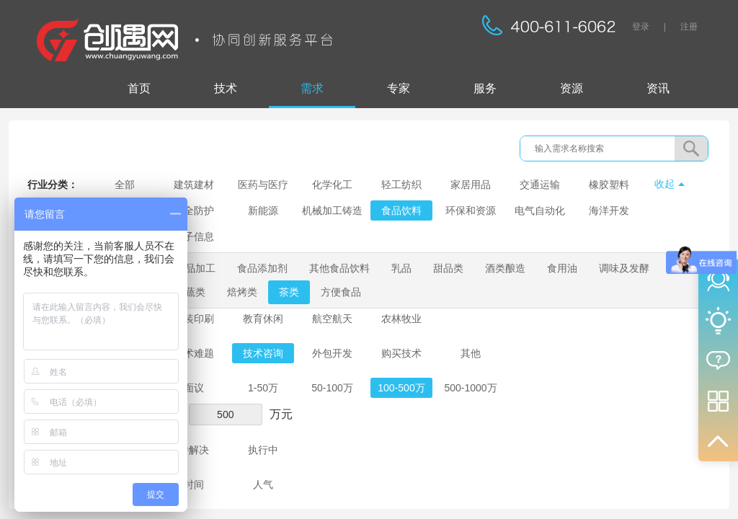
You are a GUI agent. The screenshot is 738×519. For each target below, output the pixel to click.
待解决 (194, 450)
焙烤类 (242, 292)
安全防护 (194, 210)
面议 (194, 388)
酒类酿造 (505, 268)
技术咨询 (263, 353)
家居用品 (470, 184)
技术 (225, 88)
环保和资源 (470, 210)
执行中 (263, 450)
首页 (139, 88)
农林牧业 (401, 318)
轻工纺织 (401, 184)
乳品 (401, 268)
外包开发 (332, 353)
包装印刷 (194, 318)
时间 (194, 484)
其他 (471, 353)
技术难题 (194, 353)
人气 (263, 484)
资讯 (658, 88)
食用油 (562, 268)
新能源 (263, 210)
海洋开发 (609, 210)
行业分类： (52, 184)
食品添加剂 (262, 268)
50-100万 (332, 388)
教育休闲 (263, 318)
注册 (689, 27)
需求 (312, 88)
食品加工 (195, 268)
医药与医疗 (263, 184)
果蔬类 (190, 292)
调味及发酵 (624, 268)
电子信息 (194, 236)
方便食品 (341, 292)
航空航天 (332, 318)
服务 (485, 88)
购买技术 (401, 353)
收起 (664, 184)
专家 (398, 88)
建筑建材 (194, 184)
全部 (125, 184)
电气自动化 (540, 210)
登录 (640, 27)
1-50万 (263, 388)
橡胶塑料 (609, 184)
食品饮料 (401, 210)
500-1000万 (470, 388)
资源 (571, 88)
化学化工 (332, 184)
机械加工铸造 (332, 210)
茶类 (289, 292)
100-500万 (401, 388)
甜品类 (448, 268)
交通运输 (540, 184)
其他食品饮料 (339, 268)
